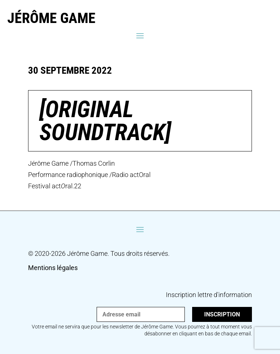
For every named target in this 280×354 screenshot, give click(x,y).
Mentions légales (53, 268)
